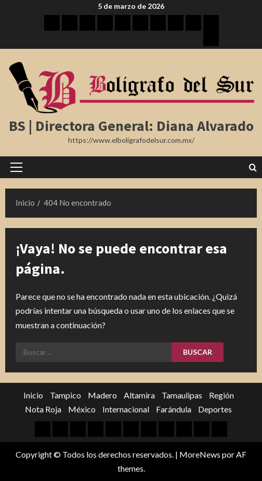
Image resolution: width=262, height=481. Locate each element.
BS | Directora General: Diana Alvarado (131, 125)
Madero (102, 395)
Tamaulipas (182, 395)
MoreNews (199, 454)
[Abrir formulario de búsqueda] (253, 167)
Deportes (215, 409)
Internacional (125, 409)
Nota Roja (43, 409)
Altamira (139, 395)
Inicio (33, 395)
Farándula (173, 409)
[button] (16, 167)
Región (221, 395)
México (82, 409)
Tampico (65, 395)
